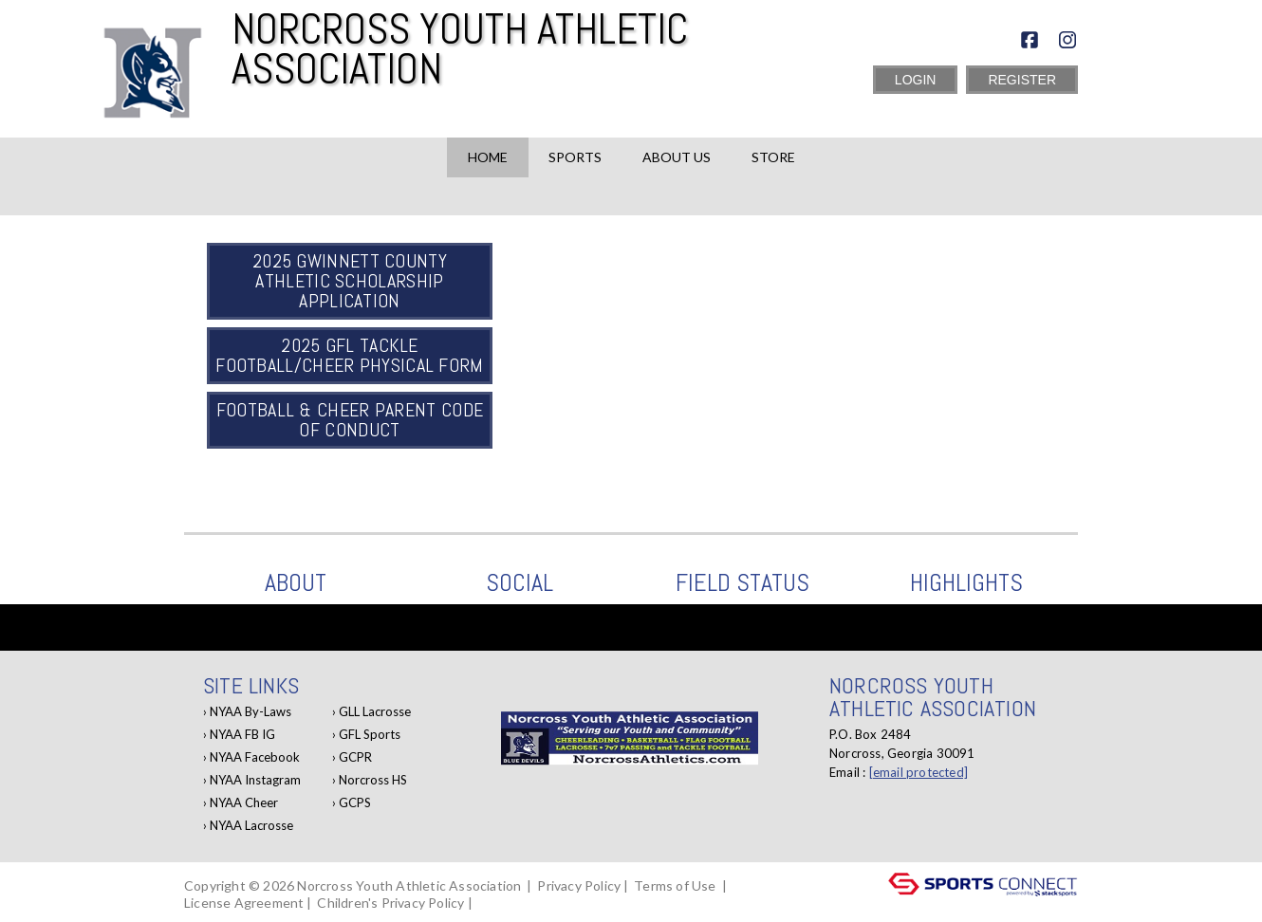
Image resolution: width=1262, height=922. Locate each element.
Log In (502, 902)
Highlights (966, 583)
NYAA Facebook (255, 757)
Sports (575, 157)
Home (488, 157)
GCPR (355, 757)
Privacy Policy (579, 885)
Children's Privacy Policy (390, 902)
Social (519, 583)
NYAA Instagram (255, 779)
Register (1022, 79)
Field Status (742, 583)
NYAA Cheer (244, 802)
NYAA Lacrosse (251, 825)
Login (916, 79)
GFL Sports (369, 734)
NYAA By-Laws (250, 711)
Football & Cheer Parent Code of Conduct (349, 419)
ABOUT (295, 583)
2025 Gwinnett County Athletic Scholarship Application (349, 281)
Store (773, 157)
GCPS (355, 802)
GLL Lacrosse (375, 711)
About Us (676, 157)
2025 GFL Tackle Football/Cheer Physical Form (349, 355)
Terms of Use (674, 885)
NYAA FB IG (242, 734)
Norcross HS (373, 779)
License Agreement (244, 902)
